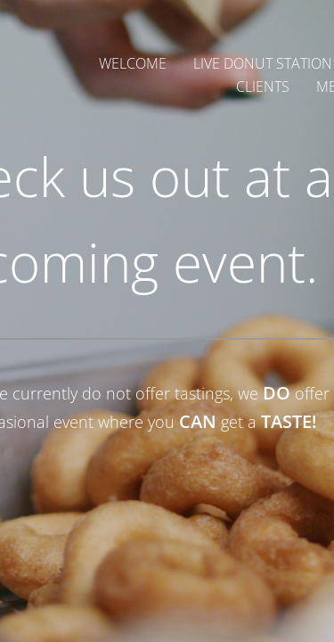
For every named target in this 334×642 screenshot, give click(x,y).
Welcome (133, 63)
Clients (262, 86)
